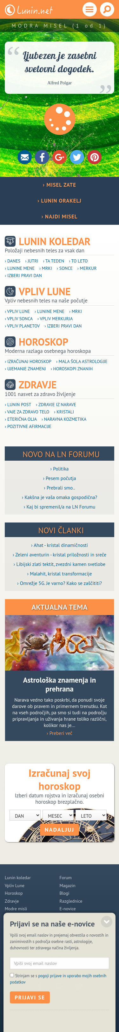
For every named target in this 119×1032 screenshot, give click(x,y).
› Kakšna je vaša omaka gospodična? (59, 497)
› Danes (12, 261)
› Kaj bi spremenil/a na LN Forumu (60, 506)
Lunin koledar (54, 241)
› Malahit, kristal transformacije (59, 573)
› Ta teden (53, 261)
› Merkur (87, 268)
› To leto (78, 261)
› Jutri (31, 261)
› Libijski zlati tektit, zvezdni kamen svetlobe (59, 564)
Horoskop (43, 341)
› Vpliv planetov (22, 326)
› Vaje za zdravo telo (27, 412)
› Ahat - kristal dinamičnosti (59, 545)
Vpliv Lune (44, 291)
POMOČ (63, 927)
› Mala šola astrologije (82, 361)
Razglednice (71, 901)
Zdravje (38, 384)
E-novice (68, 909)
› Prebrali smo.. (59, 487)
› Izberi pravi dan (23, 275)
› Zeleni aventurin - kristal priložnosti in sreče (59, 554)
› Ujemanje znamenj (25, 369)
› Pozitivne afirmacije (28, 426)
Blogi (64, 893)
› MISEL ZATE (59, 184)
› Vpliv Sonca (19, 318)
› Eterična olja (21, 419)
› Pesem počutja (59, 478)
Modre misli (16, 909)
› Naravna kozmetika (64, 419)
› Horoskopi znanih (72, 369)
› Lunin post (18, 404)
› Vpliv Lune (17, 311)
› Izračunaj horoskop (28, 361)
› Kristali (64, 412)
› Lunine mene (20, 268)
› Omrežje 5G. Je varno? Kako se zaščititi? (59, 583)
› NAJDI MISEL (60, 216)
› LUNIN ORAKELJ (59, 200)
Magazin (68, 885)
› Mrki (45, 268)
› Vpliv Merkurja (55, 318)
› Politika (59, 468)
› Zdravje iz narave (56, 404)
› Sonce (65, 268)
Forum (66, 877)
